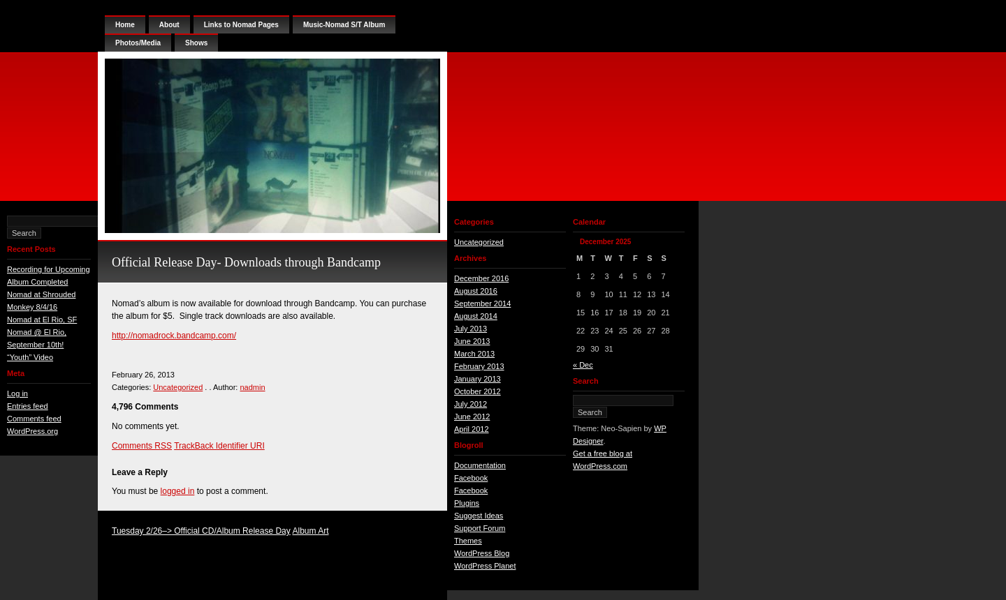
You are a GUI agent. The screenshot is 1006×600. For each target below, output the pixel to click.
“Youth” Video (30, 357)
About (169, 25)
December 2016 (481, 278)
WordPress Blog (481, 553)
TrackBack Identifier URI (219, 446)
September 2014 (482, 303)
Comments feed (34, 418)
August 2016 (475, 291)
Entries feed (27, 406)
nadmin (252, 387)
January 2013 (477, 379)
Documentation (480, 465)
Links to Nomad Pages (241, 25)
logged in (178, 491)
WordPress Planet (485, 566)
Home (125, 25)
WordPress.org (32, 431)
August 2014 (475, 316)
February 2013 (479, 366)
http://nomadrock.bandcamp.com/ (174, 335)
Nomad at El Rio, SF (42, 319)
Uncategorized (178, 387)
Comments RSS (142, 446)
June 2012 (472, 416)
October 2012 (477, 391)
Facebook (471, 478)
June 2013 (472, 341)
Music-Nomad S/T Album (344, 25)
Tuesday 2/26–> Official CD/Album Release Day (201, 531)
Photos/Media (138, 43)
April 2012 (471, 429)
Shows (196, 43)
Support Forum (479, 528)
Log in (17, 393)
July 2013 (470, 328)
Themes (468, 541)
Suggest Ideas (478, 515)
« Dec (583, 365)
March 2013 (474, 354)
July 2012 (470, 404)
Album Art (310, 531)
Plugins (466, 503)
